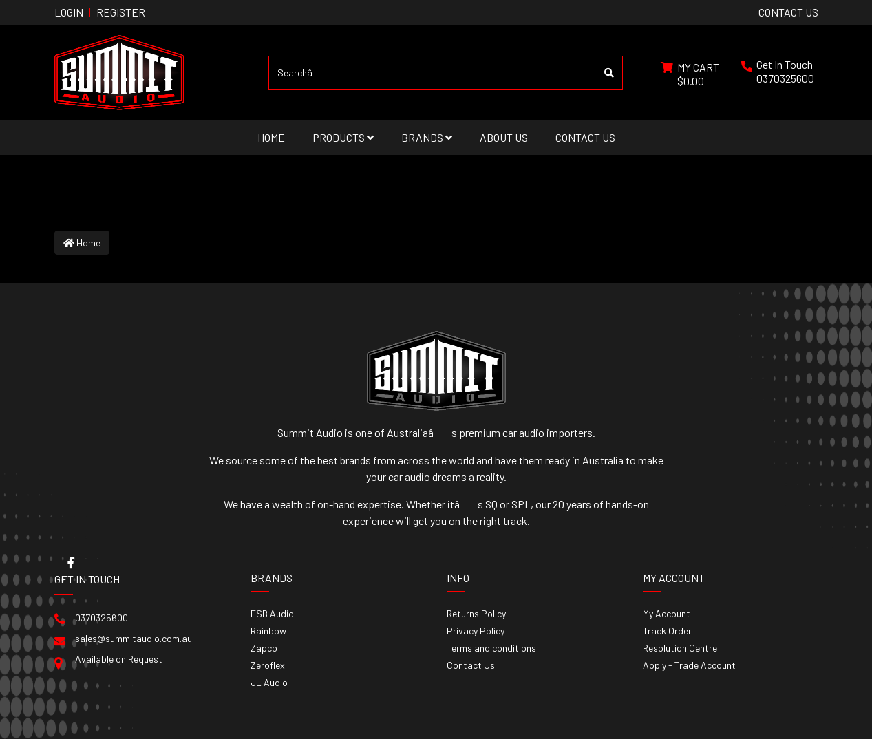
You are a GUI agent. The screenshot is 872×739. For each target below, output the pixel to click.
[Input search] (432, 73)
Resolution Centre (680, 648)
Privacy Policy (475, 630)
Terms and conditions (491, 648)
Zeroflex (268, 665)
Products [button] (343, 137)
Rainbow (268, 630)
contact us (788, 12)
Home (271, 137)
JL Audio (269, 682)
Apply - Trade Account (689, 665)
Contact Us (585, 137)
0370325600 (785, 78)
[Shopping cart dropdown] (690, 72)
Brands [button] (426, 137)
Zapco (264, 648)
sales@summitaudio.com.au (133, 638)
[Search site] (609, 73)
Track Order (667, 630)
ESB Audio (272, 613)
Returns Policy (476, 613)
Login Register (99, 12)
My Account (666, 613)
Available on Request (118, 659)
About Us (504, 137)
